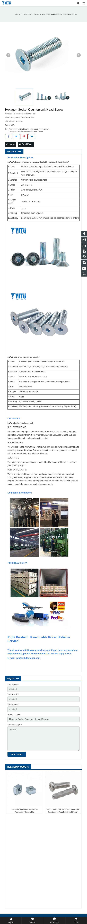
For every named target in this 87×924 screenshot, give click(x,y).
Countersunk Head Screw (19, 129)
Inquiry (10, 144)
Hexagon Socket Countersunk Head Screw (26, 132)
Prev (8, 55)
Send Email (25, 144)
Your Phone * (13, 705)
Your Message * (14, 725)
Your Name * (13, 684)
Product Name (13, 715)
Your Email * (13, 695)
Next (79, 55)
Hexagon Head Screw (39, 129)
